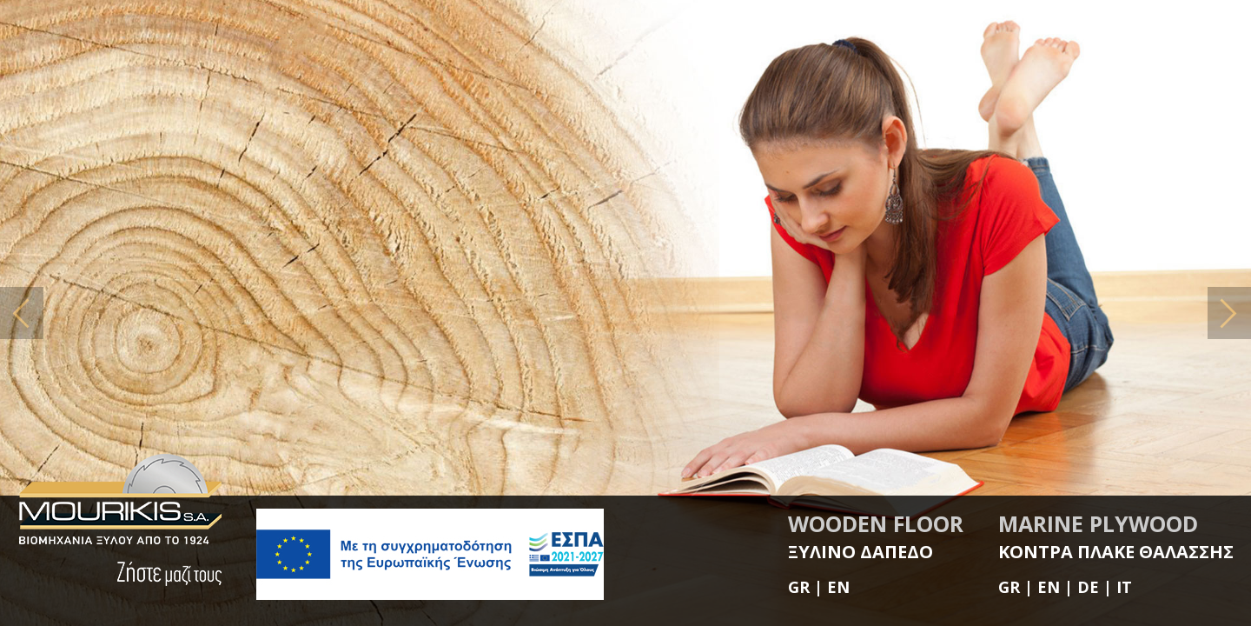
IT (1124, 586)
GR (799, 586)
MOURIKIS (119, 500)
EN (838, 586)
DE (1088, 586)
